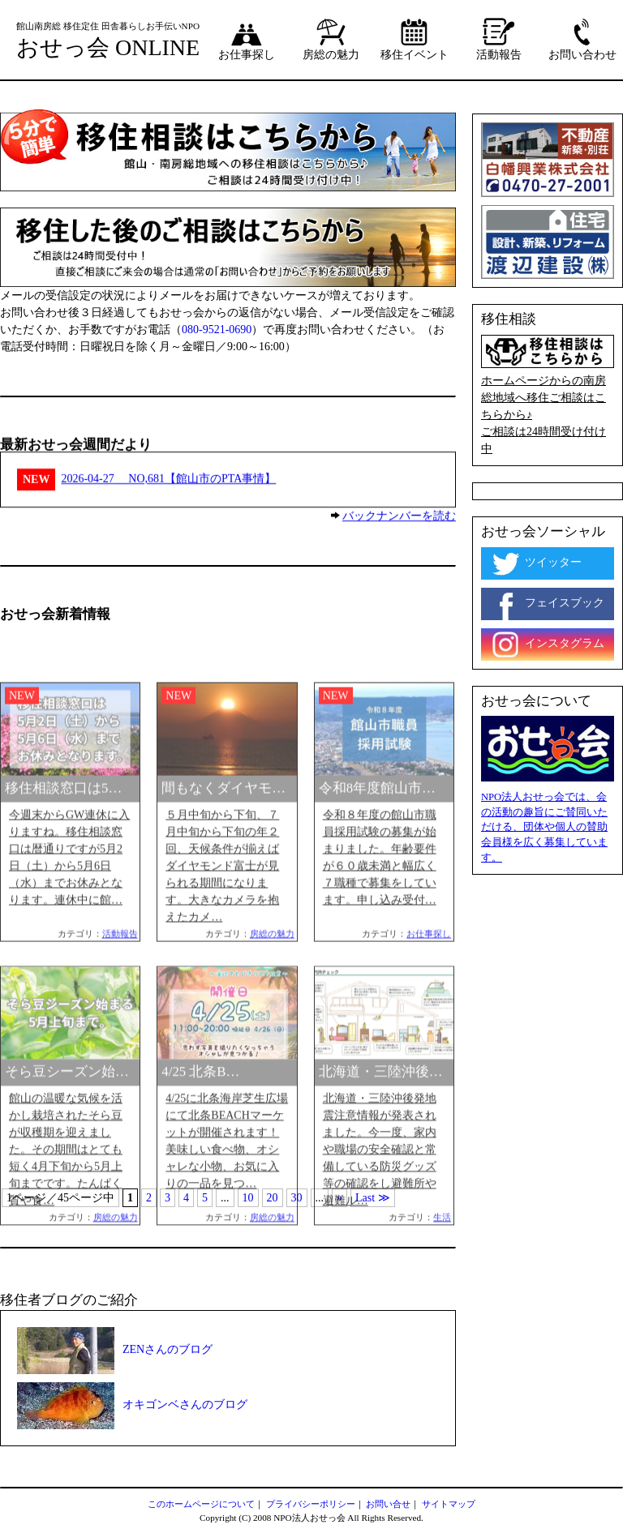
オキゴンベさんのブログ (132, 1405)
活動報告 (499, 39)
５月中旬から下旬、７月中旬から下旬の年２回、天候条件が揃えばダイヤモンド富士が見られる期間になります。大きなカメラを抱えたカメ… (222, 968)
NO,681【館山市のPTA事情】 (168, 482)
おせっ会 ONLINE (108, 47)
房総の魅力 (331, 39)
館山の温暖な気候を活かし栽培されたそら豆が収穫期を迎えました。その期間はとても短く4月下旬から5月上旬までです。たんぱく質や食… (65, 1252)
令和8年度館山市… (377, 891)
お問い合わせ (582, 39)
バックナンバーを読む (399, 520)
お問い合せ (388, 1504)
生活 (442, 1320)
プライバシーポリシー (310, 1504)
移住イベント (414, 39)
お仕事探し (246, 39)
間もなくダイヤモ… (223, 891)
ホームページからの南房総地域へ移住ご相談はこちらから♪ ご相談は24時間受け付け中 (547, 395)
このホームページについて (201, 1504)
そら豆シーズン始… (67, 1175)
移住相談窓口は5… (63, 891)
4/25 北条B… (200, 1175)
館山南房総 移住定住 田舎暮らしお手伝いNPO (108, 26)
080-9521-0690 (216, 329)
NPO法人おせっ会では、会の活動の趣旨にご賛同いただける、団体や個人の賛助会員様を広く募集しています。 (544, 827)
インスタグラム (546, 644)
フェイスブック (546, 604)
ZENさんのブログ (115, 1350)
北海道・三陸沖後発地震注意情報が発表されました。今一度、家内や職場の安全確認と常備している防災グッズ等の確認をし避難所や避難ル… (379, 1252)
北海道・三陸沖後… (381, 1175)
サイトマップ (448, 1504)
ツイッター (535, 563)
